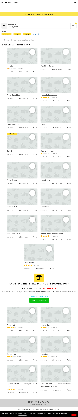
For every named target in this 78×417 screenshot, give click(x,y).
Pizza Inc (44, 354)
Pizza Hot (11, 325)
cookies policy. (22, 415)
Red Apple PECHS (14, 233)
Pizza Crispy (12, 180)
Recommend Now (39, 300)
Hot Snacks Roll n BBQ (49, 387)
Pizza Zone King (13, 95)
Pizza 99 (44, 124)
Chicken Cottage (47, 151)
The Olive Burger (47, 66)
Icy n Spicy (11, 66)
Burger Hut (45, 325)
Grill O (9, 151)
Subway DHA (12, 207)
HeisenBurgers (13, 124)
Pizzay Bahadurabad (49, 95)
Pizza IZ (10, 387)
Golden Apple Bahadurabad (52, 233)
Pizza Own (45, 207)
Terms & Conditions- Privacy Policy (50, 409)
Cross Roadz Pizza (31, 263)
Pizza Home (45, 180)
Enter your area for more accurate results (39, 14)
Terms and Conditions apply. (39, 296)
